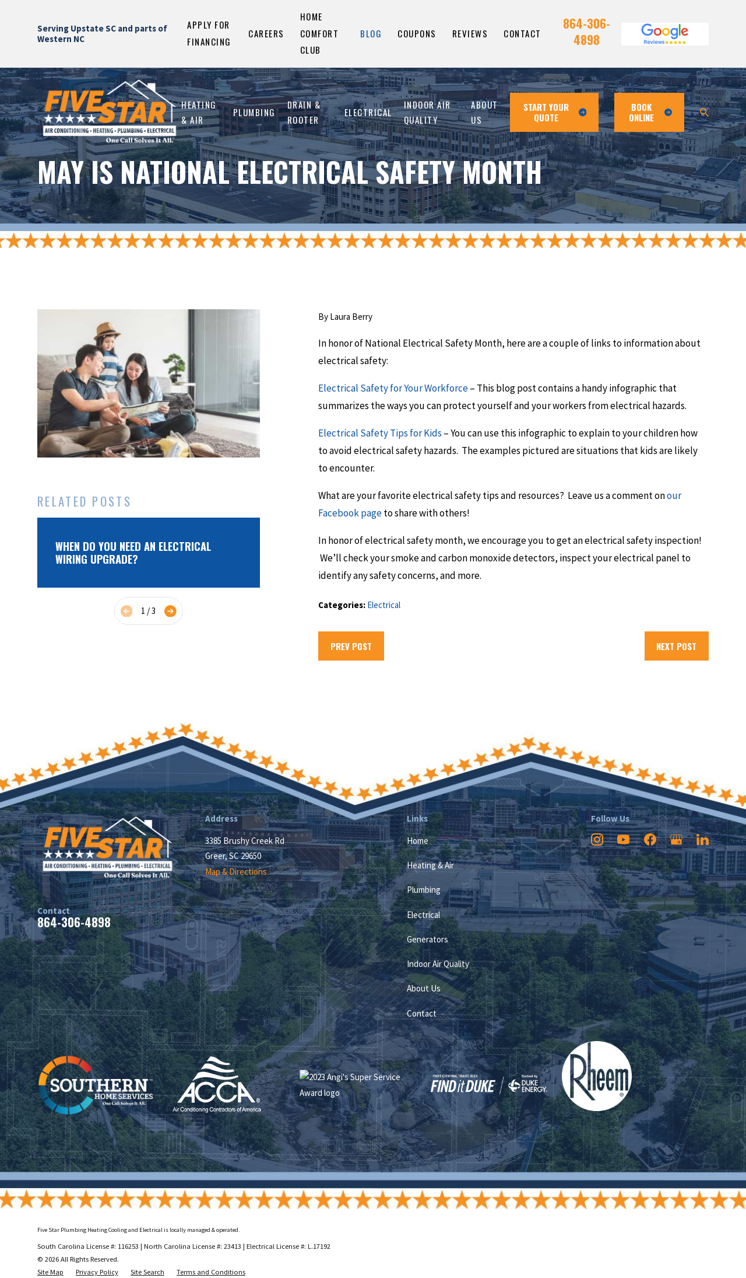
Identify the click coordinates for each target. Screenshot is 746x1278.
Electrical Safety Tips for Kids (380, 433)
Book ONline (651, 112)
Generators (427, 939)
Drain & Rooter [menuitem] (304, 112)
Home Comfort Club (319, 33)
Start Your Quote (555, 112)
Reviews (470, 33)
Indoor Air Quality (438, 963)
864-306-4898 (586, 31)
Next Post (676, 646)
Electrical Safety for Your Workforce (393, 388)
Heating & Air (430, 865)
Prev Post (351, 646)
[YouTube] (623, 839)
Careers (266, 33)
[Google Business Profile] (676, 839)
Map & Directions (236, 871)
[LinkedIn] (702, 839)
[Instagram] (597, 839)
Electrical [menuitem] (368, 112)
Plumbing (424, 889)
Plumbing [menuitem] (254, 112)
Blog (371, 33)
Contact (522, 33)
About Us (424, 988)
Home (417, 840)
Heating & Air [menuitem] (199, 112)
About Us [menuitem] (484, 112)
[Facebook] (650, 839)
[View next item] (170, 611)
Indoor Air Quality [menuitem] (427, 112)
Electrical (383, 604)
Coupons (417, 33)
